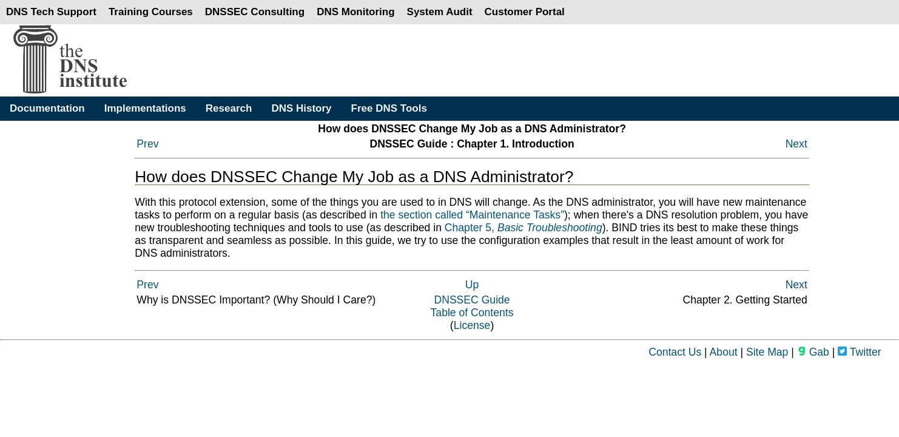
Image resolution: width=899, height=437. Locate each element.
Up (472, 285)
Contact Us (674, 352)
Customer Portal (525, 12)
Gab (813, 352)
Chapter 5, (523, 228)
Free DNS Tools (389, 108)
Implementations (145, 108)
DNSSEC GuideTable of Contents (472, 306)
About (724, 352)
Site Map (767, 352)
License (472, 325)
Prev (147, 144)
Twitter (859, 352)
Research (229, 108)
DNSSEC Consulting (255, 12)
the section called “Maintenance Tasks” (472, 215)
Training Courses (151, 12)
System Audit (440, 12)
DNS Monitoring (355, 12)
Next (796, 144)
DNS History (301, 108)
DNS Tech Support (51, 12)
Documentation (47, 108)
